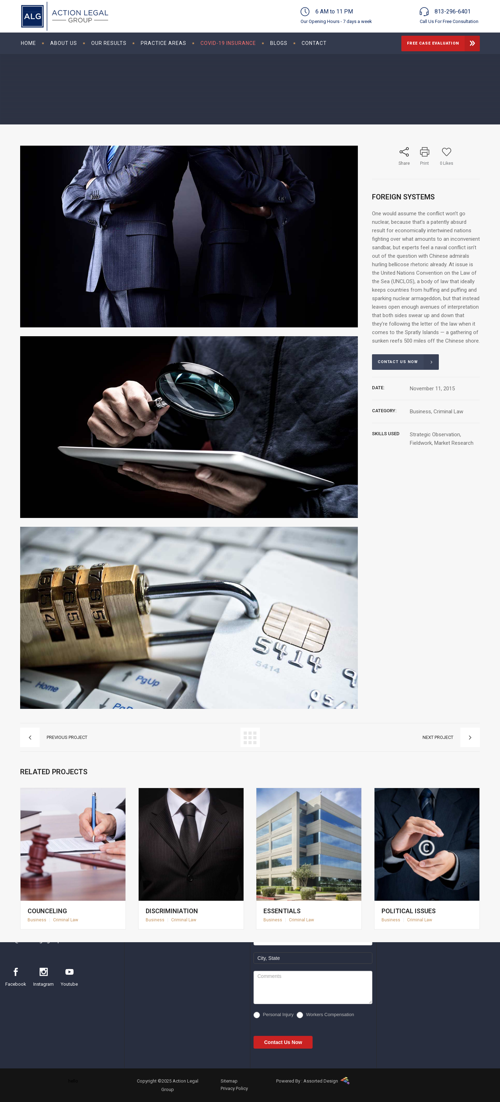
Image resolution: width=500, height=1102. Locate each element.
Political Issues (410, 905)
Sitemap (229, 1081)
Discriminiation (174, 905)
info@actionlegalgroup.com (38, 940)
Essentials (285, 905)
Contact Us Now (283, 1042)
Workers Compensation (325, 1015)
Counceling (50, 905)
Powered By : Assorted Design (307, 1081)
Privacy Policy (234, 1088)
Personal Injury (273, 1015)
